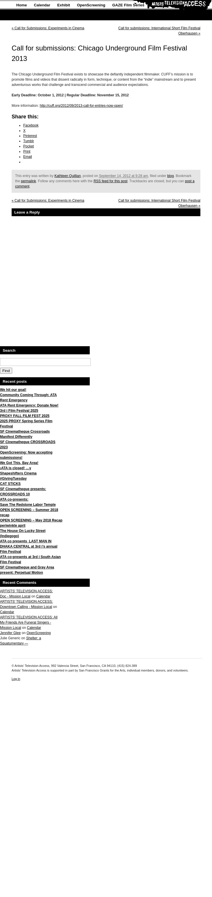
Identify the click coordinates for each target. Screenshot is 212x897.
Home (21, 5)
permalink (28, 181)
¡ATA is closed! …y (15, 468)
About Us (24, 15)
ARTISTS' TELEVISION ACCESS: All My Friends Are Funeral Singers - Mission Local (29, 622)
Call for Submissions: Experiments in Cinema (48, 28)
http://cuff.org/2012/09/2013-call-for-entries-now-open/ (81, 106)
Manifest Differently (16, 437)
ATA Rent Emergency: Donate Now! (29, 405)
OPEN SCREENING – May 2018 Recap (31, 520)
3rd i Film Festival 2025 (19, 411)
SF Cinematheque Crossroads (25, 431)
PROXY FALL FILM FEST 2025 (24, 416)
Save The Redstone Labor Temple (28, 505)
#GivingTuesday (13, 479)
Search (9, 350)
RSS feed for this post (110, 181)
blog (170, 176)
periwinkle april (12, 526)
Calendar (42, 5)
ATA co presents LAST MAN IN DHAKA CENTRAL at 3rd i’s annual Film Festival (29, 546)
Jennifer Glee (10, 633)
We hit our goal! (13, 390)
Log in (16, 679)
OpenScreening (91, 5)
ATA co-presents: (14, 499)
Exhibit (63, 5)
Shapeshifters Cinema (18, 473)
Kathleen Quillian (67, 176)
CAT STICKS (10, 484)
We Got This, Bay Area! (19, 463)
